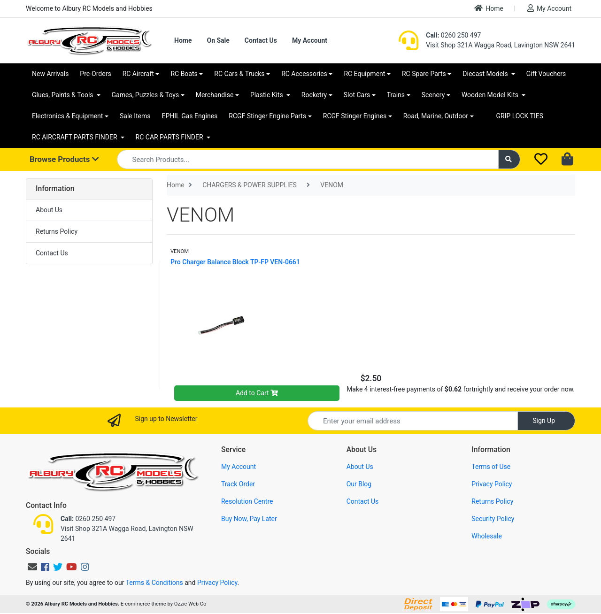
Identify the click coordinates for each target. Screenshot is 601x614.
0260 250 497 (453, 35)
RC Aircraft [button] (138, 73)
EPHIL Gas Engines (190, 116)
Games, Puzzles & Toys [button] (145, 95)
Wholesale (486, 536)
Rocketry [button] (314, 95)
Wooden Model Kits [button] (491, 95)
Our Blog (359, 484)
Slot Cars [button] (357, 95)
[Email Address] (413, 420)
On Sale (218, 40)
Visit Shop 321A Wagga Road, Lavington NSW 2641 (500, 45)
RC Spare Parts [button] (424, 73)
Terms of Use (490, 466)
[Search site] (509, 159)
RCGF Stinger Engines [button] (354, 116)
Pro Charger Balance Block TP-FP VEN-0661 (235, 262)
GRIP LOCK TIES (520, 116)
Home (488, 8)
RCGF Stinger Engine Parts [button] (267, 116)
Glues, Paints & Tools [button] (63, 95)
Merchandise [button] (215, 95)
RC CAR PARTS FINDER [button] (170, 137)
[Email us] (32, 567)
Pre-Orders (95, 73)
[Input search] (308, 159)
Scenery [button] (433, 95)
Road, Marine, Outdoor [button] (435, 116)
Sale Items (135, 116)
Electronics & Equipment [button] (67, 116)
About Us (49, 210)
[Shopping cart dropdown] (568, 160)
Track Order (238, 484)
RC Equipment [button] (364, 73)
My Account (549, 8)
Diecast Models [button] (485, 73)
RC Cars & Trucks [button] (239, 73)
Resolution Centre (247, 501)
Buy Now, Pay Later (249, 518)
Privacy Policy (491, 484)
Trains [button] (396, 95)
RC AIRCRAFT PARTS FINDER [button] (75, 137)
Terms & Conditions (154, 582)
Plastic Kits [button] (267, 95)
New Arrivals (50, 73)
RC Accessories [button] (304, 73)
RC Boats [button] (183, 73)
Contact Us (261, 40)
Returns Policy (56, 231)
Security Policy (492, 518)
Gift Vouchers (546, 73)
